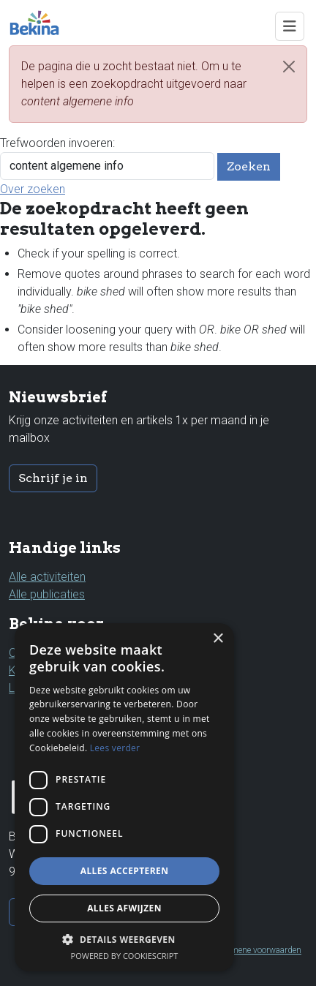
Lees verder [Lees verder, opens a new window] (115, 748)
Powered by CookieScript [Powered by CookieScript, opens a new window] (124, 955)
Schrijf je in (53, 478)
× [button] (217, 638)
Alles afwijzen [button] (124, 908)
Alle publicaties (47, 594)
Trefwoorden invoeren (56, 143)
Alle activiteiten (47, 577)
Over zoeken (32, 189)
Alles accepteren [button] (124, 871)
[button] (124, 939)
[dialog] (124, 797)
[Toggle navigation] (289, 26)
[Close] (288, 66)
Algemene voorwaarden (257, 950)
